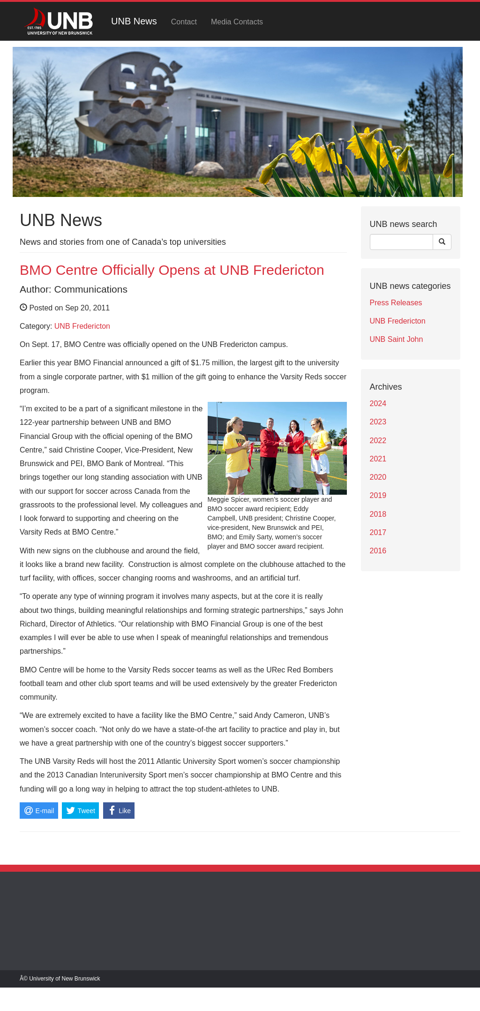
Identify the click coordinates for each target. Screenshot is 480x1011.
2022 (378, 441)
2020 (378, 477)
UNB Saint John (396, 339)
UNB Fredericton (82, 326)
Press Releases (396, 303)
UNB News (134, 21)
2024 (378, 403)
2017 (378, 532)
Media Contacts (237, 22)
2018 (378, 514)
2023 (378, 422)
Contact (184, 22)
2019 (378, 495)
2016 (378, 551)
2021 (378, 459)
